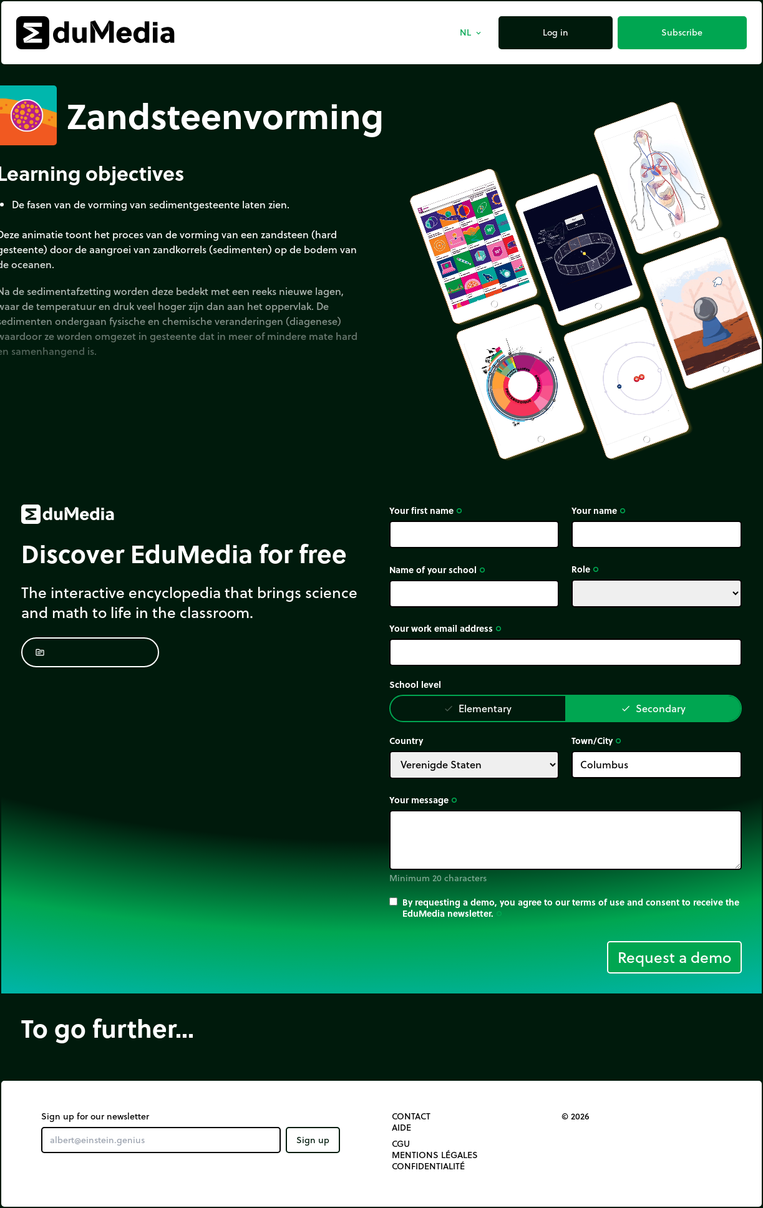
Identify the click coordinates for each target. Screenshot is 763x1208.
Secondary (653, 708)
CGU (401, 1144)
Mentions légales (435, 1155)
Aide (401, 1127)
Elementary (478, 708)
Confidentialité (428, 1166)
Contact (411, 1116)
